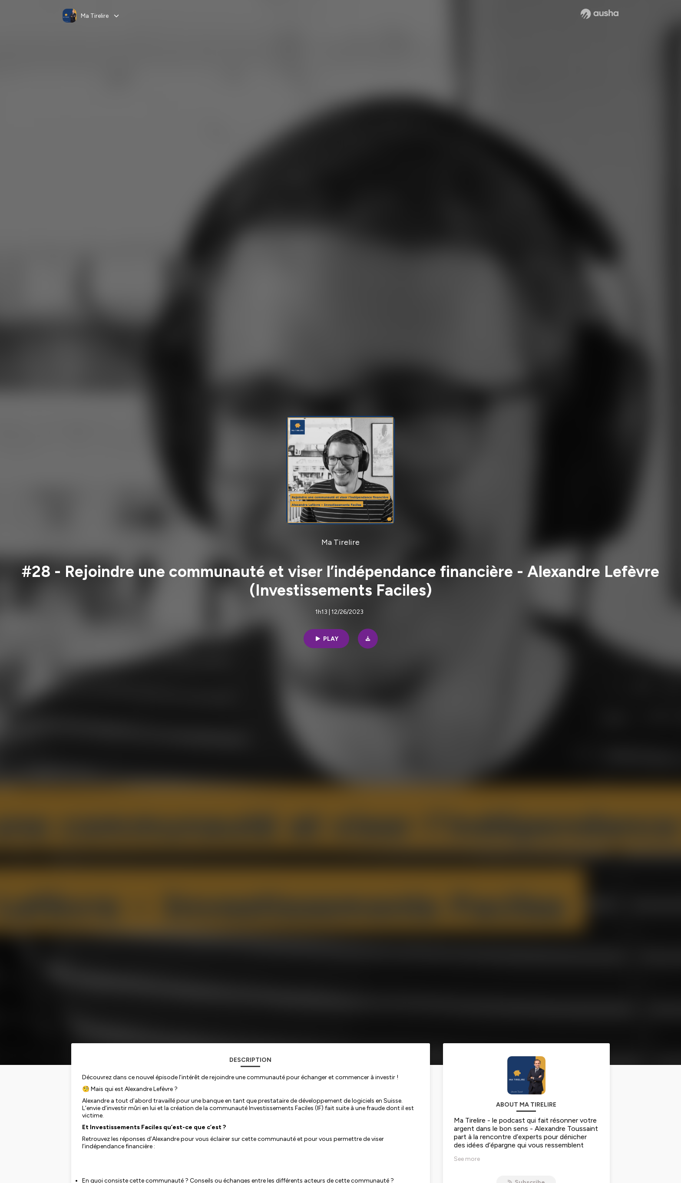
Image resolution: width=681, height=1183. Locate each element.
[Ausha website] (599, 14)
